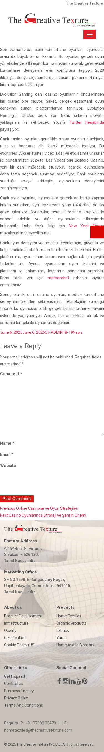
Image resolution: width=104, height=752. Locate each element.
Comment (11, 373)
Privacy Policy (16, 698)
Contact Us (13, 683)
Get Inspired (14, 676)
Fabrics (62, 630)
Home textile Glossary (75, 645)
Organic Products (71, 623)
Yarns (61, 637)
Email (7, 454)
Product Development (23, 616)
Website (8, 465)
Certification (15, 637)
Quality (10, 630)
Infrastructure (16, 623)
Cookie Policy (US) (20, 645)
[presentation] (38, 483)
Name (7, 443)
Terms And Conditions (23, 705)
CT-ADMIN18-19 (59, 332)
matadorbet (58, 277)
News (78, 332)
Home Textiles (68, 616)
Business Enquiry (19, 691)
